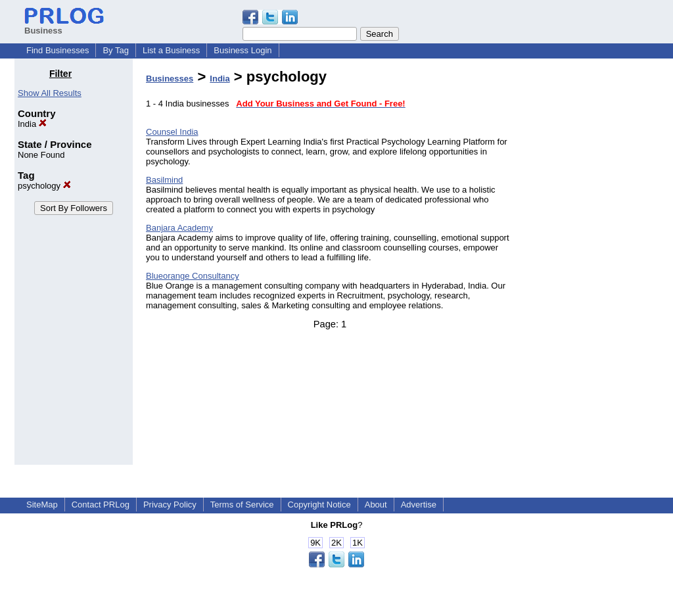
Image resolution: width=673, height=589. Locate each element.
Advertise (418, 504)
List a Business (171, 50)
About (376, 504)
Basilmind (164, 180)
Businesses (169, 78)
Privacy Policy (170, 504)
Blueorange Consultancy (192, 276)
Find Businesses (57, 50)
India (32, 124)
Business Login (242, 50)
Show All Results (49, 93)
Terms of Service (242, 504)
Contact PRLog (100, 504)
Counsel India (172, 132)
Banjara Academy (179, 228)
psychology (44, 186)
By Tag (116, 50)
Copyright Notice (319, 504)
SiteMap (42, 504)
